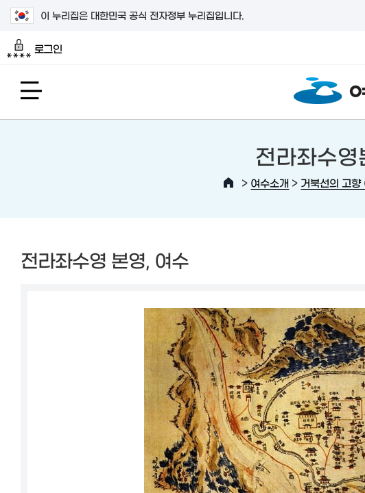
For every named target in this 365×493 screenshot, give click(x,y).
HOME (228, 183)
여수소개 (269, 182)
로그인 (34, 48)
